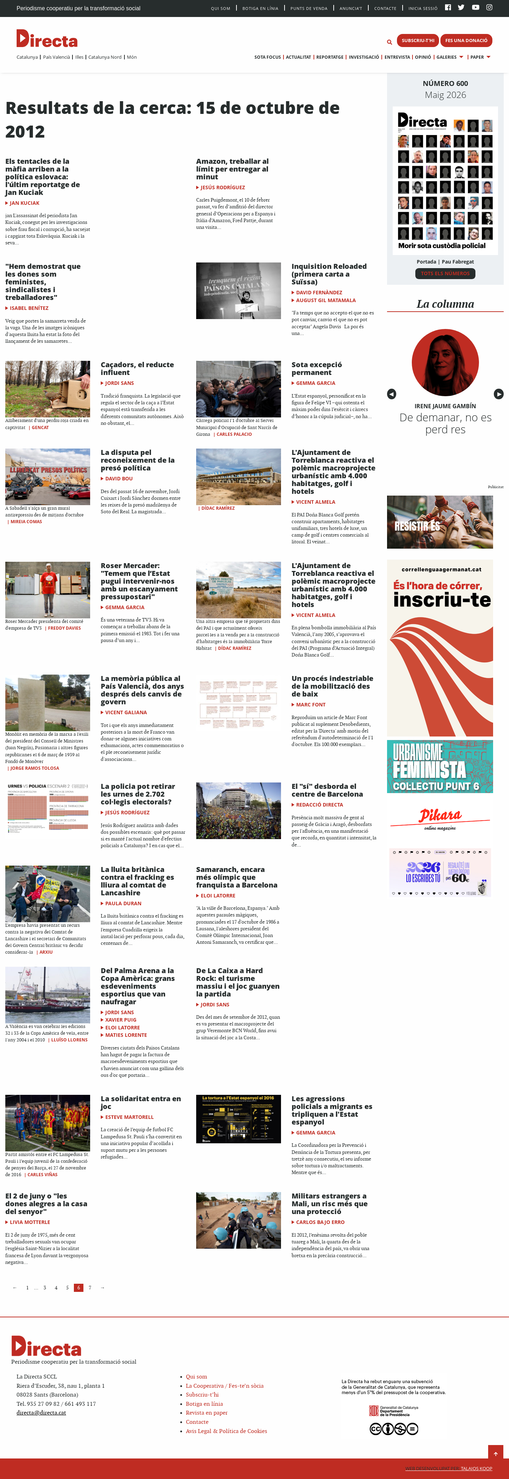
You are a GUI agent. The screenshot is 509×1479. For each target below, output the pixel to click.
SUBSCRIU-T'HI (418, 40)
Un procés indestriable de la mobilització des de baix (332, 686)
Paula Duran (123, 903)
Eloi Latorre (218, 895)
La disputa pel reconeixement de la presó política (138, 460)
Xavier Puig (120, 1019)
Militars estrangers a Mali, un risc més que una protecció (330, 1203)
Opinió (423, 57)
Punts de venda (309, 8)
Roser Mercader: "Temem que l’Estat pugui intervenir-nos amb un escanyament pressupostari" (139, 581)
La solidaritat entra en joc (141, 1102)
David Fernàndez (319, 292)
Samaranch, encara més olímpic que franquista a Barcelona (236, 877)
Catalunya (27, 57)
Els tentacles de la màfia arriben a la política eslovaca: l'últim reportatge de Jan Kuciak (42, 176)
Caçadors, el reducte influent (137, 368)
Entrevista (397, 57)
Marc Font (311, 704)
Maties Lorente (126, 1035)
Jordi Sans (119, 383)
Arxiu (46, 952)
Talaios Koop (448, 1468)
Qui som (196, 1377)
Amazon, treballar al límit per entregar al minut (232, 168)
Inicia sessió (423, 8)
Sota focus (268, 57)
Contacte (385, 8)
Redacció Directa (319, 804)
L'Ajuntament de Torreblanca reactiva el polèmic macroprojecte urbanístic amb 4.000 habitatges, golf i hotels (333, 471)
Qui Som (220, 8)
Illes (79, 57)
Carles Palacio (234, 434)
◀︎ (392, 394)
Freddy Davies (64, 628)
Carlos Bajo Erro (320, 1222)
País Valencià (56, 57)
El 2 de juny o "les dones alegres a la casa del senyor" (46, 1203)
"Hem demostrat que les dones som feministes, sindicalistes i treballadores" (43, 281)
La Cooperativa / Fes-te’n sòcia (225, 1386)
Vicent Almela (315, 501)
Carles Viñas (43, 1174)
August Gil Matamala (326, 300)
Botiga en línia (260, 8)
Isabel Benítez (29, 308)
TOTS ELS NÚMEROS (445, 273)
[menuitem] (27, 56)
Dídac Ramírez (218, 508)
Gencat (40, 427)
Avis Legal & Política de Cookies (226, 1431)
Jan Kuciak (24, 203)
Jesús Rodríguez (223, 187)
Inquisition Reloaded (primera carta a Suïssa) (329, 274)
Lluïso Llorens (69, 1039)
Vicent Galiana (126, 712)
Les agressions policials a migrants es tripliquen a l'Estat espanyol (332, 1110)
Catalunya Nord (105, 57)
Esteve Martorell (129, 1117)
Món (132, 57)
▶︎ (500, 394)
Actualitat (298, 57)
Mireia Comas (26, 521)
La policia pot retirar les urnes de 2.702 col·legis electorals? (138, 794)
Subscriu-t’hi (202, 1395)
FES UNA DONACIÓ (466, 40)
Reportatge (330, 57)
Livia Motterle (30, 1222)
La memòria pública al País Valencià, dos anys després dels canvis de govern (142, 690)
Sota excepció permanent (317, 368)
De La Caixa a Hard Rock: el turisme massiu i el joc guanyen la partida (238, 982)
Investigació (364, 57)
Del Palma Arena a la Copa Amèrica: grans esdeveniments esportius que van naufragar (138, 986)
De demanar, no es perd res (445, 423)
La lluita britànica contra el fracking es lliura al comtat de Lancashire (137, 881)
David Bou (119, 478)
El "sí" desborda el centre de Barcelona (327, 790)
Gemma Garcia (315, 383)
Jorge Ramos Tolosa (35, 768)
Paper (477, 57)
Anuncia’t (351, 8)
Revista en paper (207, 1413)
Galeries (447, 57)
